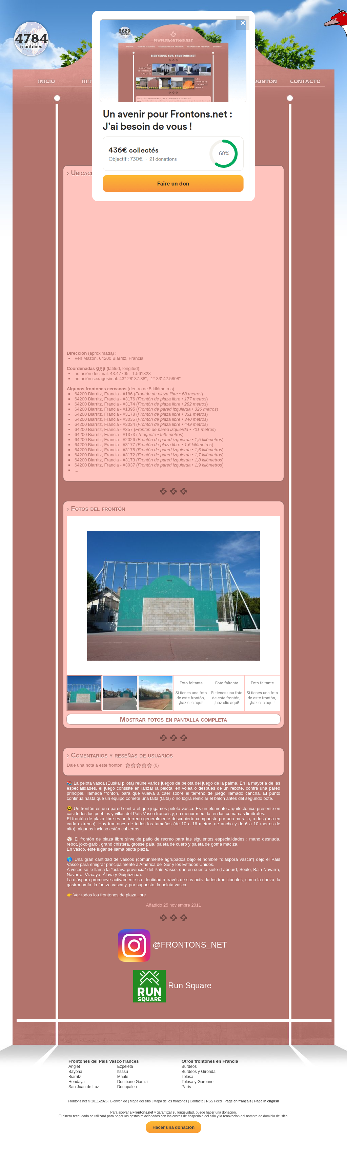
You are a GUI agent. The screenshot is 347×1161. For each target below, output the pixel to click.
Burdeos (189, 1066)
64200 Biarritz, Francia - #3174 (105, 404)
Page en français (238, 1101)
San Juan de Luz (83, 1086)
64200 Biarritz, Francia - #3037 (105, 465)
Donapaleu (127, 1086)
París (186, 1086)
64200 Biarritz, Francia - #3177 (105, 444)
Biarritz (74, 1076)
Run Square (173, 985)
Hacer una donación (173, 1127)
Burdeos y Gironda (199, 1071)
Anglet (74, 1066)
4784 (31, 38)
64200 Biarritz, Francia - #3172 (105, 454)
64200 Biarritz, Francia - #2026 (105, 439)
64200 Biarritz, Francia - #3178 (105, 414)
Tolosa (187, 1076)
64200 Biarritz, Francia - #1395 (105, 409)
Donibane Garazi (132, 1081)
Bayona (75, 1071)
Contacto (302, 81)
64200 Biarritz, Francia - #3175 (105, 449)
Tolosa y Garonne (197, 1081)
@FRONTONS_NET (173, 944)
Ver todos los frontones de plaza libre (110, 894)
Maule (122, 1076)
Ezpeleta (125, 1066)
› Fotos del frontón (96, 508)
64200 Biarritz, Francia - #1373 (105, 434)
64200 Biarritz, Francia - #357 (103, 429)
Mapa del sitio (140, 1101)
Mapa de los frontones (170, 1101)
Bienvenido (118, 1101)
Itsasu (122, 1071)
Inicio (46, 81)
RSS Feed (214, 1101)
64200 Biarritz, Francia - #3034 (105, 424)
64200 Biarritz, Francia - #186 (103, 393)
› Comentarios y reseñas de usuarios (120, 755)
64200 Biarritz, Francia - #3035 (105, 419)
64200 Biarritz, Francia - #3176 (105, 398)
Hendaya (76, 1081)
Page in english (266, 1101)
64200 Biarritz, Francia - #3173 (105, 459)
